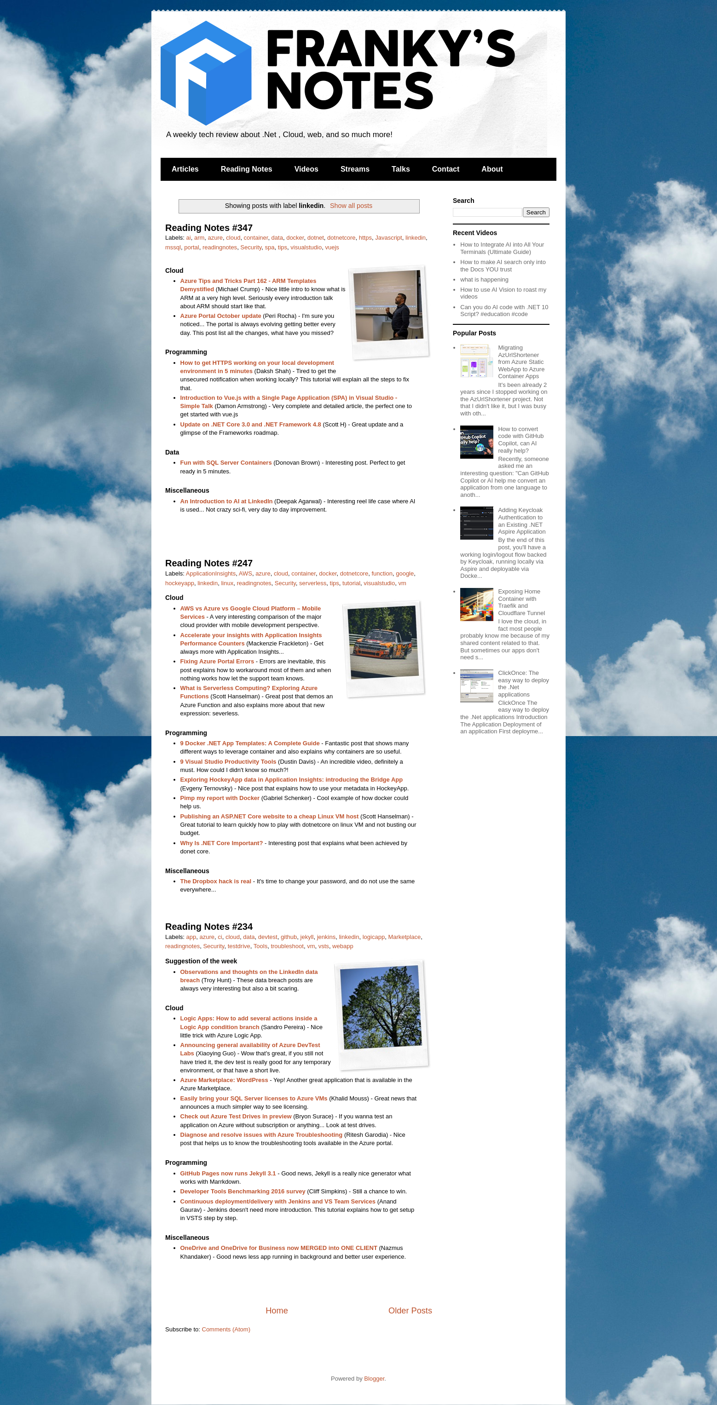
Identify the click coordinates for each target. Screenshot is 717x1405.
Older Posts (410, 1310)
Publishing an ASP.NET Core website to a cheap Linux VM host (269, 816)
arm (199, 237)
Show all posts (351, 205)
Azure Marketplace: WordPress (224, 1080)
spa (270, 247)
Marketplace (404, 936)
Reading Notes (246, 169)
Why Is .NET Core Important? (221, 843)
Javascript (388, 237)
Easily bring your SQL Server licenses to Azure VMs (254, 1098)
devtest (268, 936)
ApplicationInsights (211, 573)
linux (227, 583)
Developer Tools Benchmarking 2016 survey (243, 1191)
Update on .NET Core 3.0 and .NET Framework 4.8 (250, 424)
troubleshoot (287, 946)
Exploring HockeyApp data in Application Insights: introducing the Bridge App (291, 779)
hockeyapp (179, 583)
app (191, 936)
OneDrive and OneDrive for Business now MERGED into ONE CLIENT (278, 1247)
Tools (260, 946)
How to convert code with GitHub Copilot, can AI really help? (521, 440)
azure (215, 237)
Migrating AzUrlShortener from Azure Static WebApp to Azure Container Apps (521, 362)
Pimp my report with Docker (220, 798)
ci (220, 936)
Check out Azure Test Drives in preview (236, 1116)
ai (188, 237)
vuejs (332, 247)
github (289, 936)
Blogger (374, 1378)
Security (250, 247)
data (277, 237)
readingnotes (219, 247)
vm (402, 583)
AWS (245, 573)
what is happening (484, 279)
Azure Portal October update (220, 315)
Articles (185, 169)
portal (191, 247)
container (256, 237)
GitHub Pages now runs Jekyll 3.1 (228, 1173)
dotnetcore (341, 237)
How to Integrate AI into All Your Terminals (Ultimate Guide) (502, 248)
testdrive (239, 946)
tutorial (351, 583)
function (382, 573)
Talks (401, 169)
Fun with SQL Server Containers (226, 462)
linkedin (415, 237)
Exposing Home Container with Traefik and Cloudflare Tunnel (521, 602)
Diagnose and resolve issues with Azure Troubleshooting (261, 1134)
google (405, 573)
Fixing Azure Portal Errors (217, 661)
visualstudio (306, 247)
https (365, 237)
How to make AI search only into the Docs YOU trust (503, 266)
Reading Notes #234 (209, 926)
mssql (173, 247)
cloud (233, 237)
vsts (323, 946)
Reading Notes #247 (209, 563)
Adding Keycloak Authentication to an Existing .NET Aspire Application (521, 521)
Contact (446, 169)
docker (295, 237)
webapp (342, 946)
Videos (306, 169)
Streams (355, 169)
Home (277, 1310)
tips (282, 247)
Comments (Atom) (226, 1329)
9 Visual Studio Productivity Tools (228, 761)
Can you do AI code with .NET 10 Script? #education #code (504, 311)
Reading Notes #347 (209, 228)
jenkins (326, 936)
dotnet (315, 237)
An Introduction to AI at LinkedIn (226, 501)
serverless (312, 583)
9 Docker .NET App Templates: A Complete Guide (250, 743)
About (492, 169)
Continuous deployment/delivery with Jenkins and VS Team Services (278, 1201)
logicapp (374, 936)
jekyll (307, 936)
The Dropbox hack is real (216, 881)
